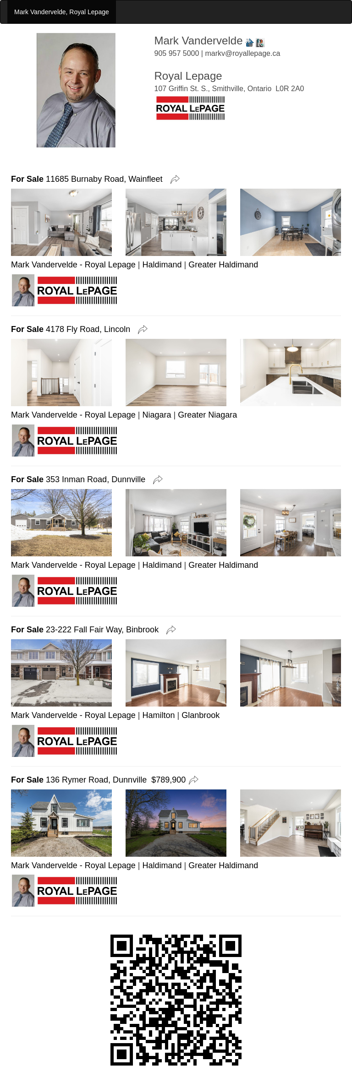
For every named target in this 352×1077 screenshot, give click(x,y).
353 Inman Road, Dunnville (80, 479)
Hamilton (159, 715)
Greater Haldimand (223, 264)
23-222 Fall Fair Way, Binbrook (87, 629)
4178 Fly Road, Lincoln (73, 329)
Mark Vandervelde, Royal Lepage (61, 12)
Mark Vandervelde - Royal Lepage (73, 264)
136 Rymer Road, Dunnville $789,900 (98, 779)
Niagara (157, 414)
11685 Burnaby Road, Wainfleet (89, 179)
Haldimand (162, 264)
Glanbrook (201, 715)
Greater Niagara (207, 414)
